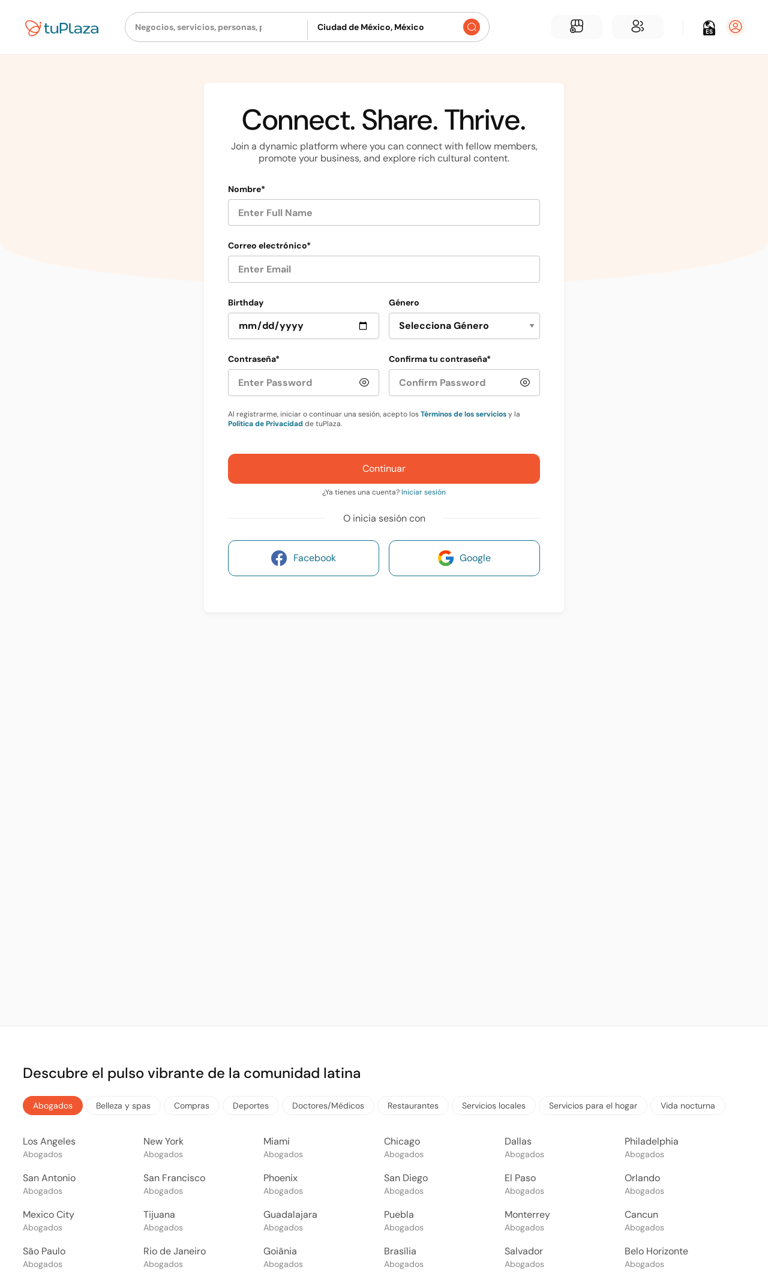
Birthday (245, 302)
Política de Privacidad (265, 424)
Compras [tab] (191, 1105)
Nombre (246, 189)
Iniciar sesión (423, 492)
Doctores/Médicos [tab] (328, 1105)
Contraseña (254, 359)
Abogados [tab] (53, 1105)
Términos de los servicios (463, 414)
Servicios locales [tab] (494, 1105)
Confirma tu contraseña (440, 359)
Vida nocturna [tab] (688, 1105)
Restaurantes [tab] (413, 1105)
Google (464, 558)
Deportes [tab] (251, 1105)
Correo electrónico (269, 245)
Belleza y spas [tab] (123, 1105)
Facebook (303, 558)
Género (404, 302)
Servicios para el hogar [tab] (593, 1105)
